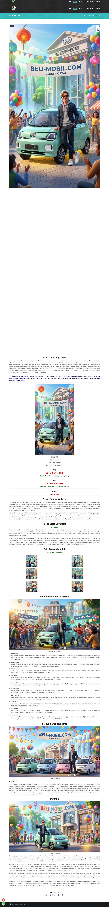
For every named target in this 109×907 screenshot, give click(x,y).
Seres (12, 25)
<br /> (54, 272)
